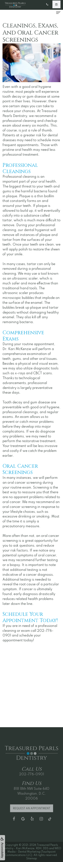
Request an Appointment (31, 812)
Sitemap (31, 858)
